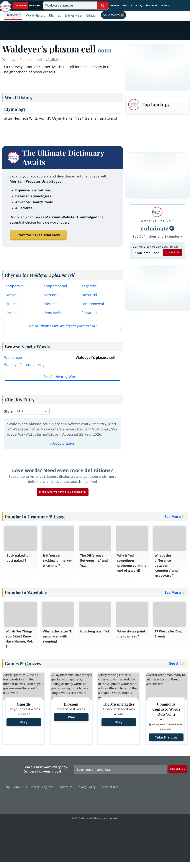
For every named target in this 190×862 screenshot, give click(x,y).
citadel (11, 303)
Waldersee (13, 357)
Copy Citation (62, 443)
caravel (12, 294)
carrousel (89, 294)
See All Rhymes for (61, 325)
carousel (51, 294)
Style (8, 411)
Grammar (151, 5)
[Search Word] (103, 5)
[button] (165, 6)
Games (115, 5)
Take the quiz (166, 737)
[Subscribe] (177, 769)
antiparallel (15, 285)
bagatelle (89, 285)
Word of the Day (132, 5)
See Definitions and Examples (156, 236)
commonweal (92, 303)
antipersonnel (55, 285)
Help (8, 787)
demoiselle (53, 312)
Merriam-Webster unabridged (62, 492)
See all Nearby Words (61, 376)
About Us (21, 787)
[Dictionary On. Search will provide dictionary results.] (28, 5)
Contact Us (66, 787)
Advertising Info (43, 787)
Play (23, 722)
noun (105, 50)
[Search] (76, 5)
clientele (51, 303)
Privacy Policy (87, 787)
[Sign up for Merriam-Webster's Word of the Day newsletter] (120, 769)
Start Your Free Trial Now (38, 235)
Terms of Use (109, 787)
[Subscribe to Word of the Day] (147, 253)
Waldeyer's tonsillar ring (24, 364)
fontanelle (89, 312)
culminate (155, 228)
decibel (12, 312)
